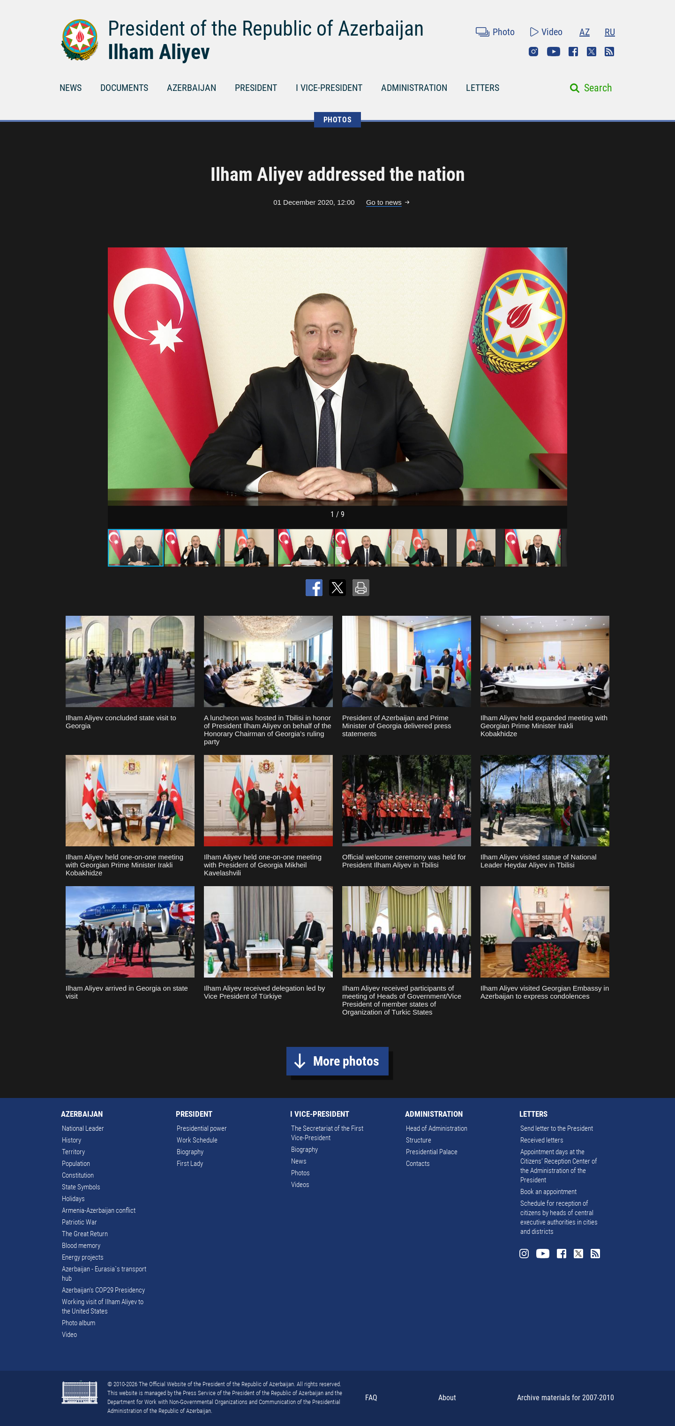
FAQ (371, 1398)
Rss (609, 51)
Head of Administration (436, 1128)
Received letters (541, 1140)
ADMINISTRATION (414, 87)
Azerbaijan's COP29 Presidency (103, 1290)
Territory (73, 1152)
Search (598, 88)
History (71, 1140)
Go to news (384, 202)
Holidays (73, 1199)
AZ (584, 31)
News (299, 1161)
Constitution (78, 1175)
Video (551, 31)
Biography (190, 1152)
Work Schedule (197, 1140)
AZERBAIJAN (191, 87)
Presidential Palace (432, 1152)
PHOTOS (337, 119)
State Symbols (81, 1187)
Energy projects (83, 1257)
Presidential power (202, 1128)
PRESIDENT (256, 87)
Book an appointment (548, 1191)
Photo (504, 31)
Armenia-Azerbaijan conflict (98, 1210)
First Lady (190, 1163)
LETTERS (482, 87)
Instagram (533, 51)
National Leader (83, 1128)
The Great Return (85, 1234)
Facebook (573, 51)
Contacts (418, 1163)
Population (76, 1163)
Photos (300, 1173)
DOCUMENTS (124, 87)
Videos (300, 1184)
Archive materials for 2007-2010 (565, 1398)
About (447, 1398)
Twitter (591, 51)
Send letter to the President (556, 1128)
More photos (346, 1061)
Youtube (553, 51)
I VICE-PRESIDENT (329, 87)
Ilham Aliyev (159, 52)
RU (610, 31)
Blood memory (81, 1245)
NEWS (71, 87)
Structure (418, 1140)
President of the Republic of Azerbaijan (266, 28)
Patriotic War (79, 1222)
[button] (558, 376)
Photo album (78, 1323)
